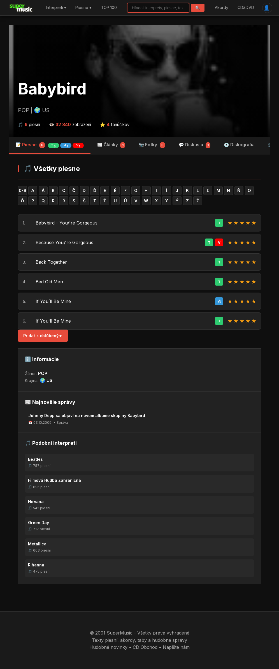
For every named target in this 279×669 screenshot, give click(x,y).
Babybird (52, 88)
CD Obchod (145, 647)
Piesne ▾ (83, 7)
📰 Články (111, 145)
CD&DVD (246, 7)
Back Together (51, 262)
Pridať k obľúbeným (42, 335)
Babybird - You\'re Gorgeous (66, 223)
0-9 (22, 190)
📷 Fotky (152, 145)
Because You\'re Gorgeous (64, 242)
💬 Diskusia (195, 145)
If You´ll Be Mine (53, 301)
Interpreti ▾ (56, 7)
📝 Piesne (50, 145)
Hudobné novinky (108, 647)
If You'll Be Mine (53, 321)
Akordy (221, 7)
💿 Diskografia (239, 144)
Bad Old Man (49, 281)
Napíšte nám (176, 647)
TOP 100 (109, 7)
